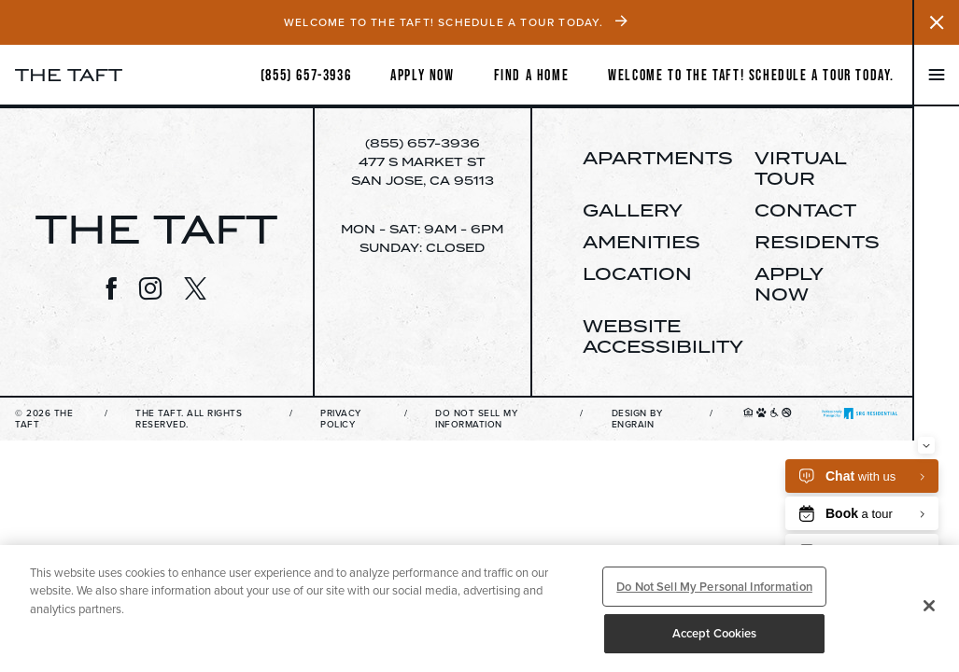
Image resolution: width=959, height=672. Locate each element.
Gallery (633, 210)
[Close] (929, 605)
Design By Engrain (637, 419)
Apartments (658, 157)
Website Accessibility (663, 336)
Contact (805, 210)
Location (637, 273)
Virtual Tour (800, 168)
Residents (817, 241)
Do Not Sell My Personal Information (714, 586)
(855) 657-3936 (422, 143)
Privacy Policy (340, 419)
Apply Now (789, 283)
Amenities (641, 241)
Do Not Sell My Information (476, 419)
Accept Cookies (714, 633)
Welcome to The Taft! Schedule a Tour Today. (751, 74)
